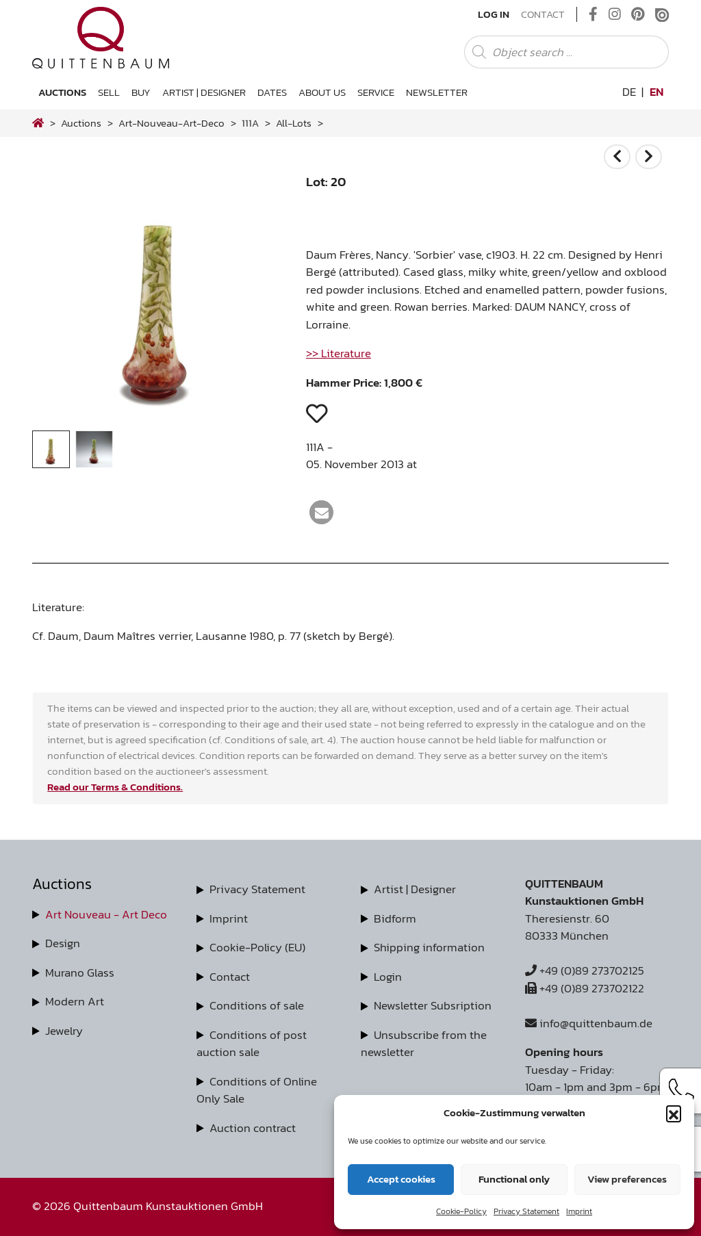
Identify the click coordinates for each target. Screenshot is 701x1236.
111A (250, 123)
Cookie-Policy (461, 1211)
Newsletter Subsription (433, 1005)
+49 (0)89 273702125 (584, 970)
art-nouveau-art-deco (171, 123)
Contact (543, 14)
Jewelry (64, 1031)
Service (375, 92)
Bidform (395, 918)
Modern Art (74, 1001)
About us (322, 92)
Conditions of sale (256, 1005)
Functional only (514, 1179)
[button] (673, 1113)
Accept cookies (401, 1179)
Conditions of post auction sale (251, 1043)
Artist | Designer (204, 92)
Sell (109, 92)
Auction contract (252, 1128)
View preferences (627, 1179)
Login (388, 977)
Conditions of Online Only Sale (256, 1090)
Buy (141, 92)
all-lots (293, 123)
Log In (493, 14)
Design (62, 943)
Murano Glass (79, 972)
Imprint (579, 1211)
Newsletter (437, 92)
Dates (272, 92)
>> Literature (338, 353)
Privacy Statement (526, 1211)
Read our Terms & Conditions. (115, 787)
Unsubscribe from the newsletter (424, 1043)
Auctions (62, 92)
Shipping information (429, 947)
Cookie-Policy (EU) (257, 947)
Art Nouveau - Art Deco (106, 914)
